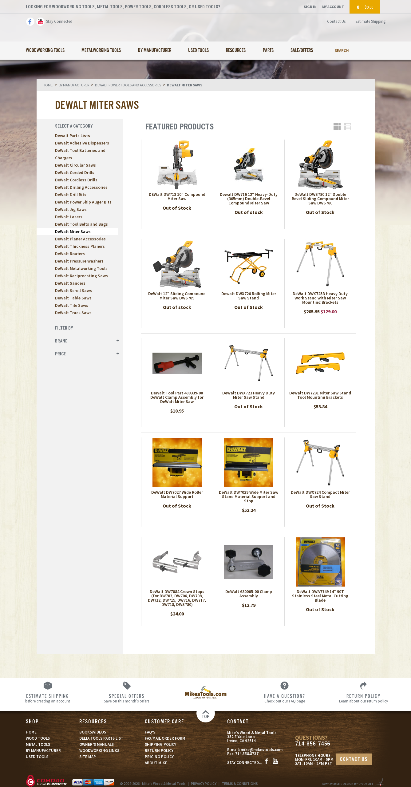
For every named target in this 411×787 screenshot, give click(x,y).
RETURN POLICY (159, 751)
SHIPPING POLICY (160, 744)
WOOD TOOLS (38, 738)
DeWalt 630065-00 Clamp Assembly (248, 593)
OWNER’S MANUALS (96, 744)
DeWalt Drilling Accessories (81, 187)
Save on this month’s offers (126, 698)
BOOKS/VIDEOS (92, 732)
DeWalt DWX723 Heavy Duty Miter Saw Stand (248, 395)
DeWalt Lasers (68, 216)
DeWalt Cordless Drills (76, 180)
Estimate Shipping (370, 21)
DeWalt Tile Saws (71, 305)
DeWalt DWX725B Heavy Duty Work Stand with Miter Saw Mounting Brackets (320, 297)
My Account (333, 6)
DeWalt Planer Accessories (80, 239)
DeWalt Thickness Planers (80, 246)
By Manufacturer (154, 50)
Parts (268, 50)
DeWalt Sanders (70, 283)
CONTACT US (354, 759)
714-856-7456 (312, 743)
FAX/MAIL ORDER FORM (165, 738)
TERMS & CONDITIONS (240, 783)
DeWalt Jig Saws (71, 209)
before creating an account (47, 698)
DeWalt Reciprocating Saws (81, 276)
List (347, 126)
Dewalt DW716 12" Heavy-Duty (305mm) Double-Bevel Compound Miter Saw (249, 198)
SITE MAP (87, 757)
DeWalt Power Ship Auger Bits (83, 202)
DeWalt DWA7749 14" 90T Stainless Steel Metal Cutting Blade (320, 595)
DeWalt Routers (70, 253)
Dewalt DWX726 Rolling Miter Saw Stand (248, 295)
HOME (31, 732)
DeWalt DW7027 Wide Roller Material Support (177, 494)
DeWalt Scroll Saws (73, 290)
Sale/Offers (301, 50)
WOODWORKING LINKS (99, 751)
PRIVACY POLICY (203, 783)
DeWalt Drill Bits (70, 194)
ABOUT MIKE (156, 763)
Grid (337, 126)
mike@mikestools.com (262, 750)
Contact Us (336, 21)
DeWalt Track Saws (73, 312)
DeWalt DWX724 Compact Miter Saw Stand (320, 494)
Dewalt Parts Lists (72, 135)
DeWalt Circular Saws (75, 165)
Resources (236, 50)
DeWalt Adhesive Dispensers (82, 143)
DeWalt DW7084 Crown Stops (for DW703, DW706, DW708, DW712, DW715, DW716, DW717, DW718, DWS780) (177, 598)
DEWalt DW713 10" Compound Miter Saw (177, 196)
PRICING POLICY (159, 757)
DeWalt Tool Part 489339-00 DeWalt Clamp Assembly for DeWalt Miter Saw (177, 397)
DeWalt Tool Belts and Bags (81, 224)
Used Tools (198, 50)
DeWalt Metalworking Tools (81, 268)
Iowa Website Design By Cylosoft (347, 784)
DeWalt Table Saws (73, 298)
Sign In (310, 6)
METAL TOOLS (38, 744)
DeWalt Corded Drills (74, 172)
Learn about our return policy (363, 698)
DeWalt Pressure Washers (79, 261)
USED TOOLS (37, 757)
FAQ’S (150, 732)
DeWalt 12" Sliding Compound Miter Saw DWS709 (177, 295)
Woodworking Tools (45, 50)
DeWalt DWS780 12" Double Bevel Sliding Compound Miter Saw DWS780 (320, 198)
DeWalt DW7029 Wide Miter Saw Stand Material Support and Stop (248, 496)
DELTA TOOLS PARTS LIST (101, 738)
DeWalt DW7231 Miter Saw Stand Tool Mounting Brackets (320, 395)
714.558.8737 (247, 754)
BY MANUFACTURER (43, 751)
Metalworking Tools (101, 50)
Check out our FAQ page (284, 698)
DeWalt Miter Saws (73, 231)
